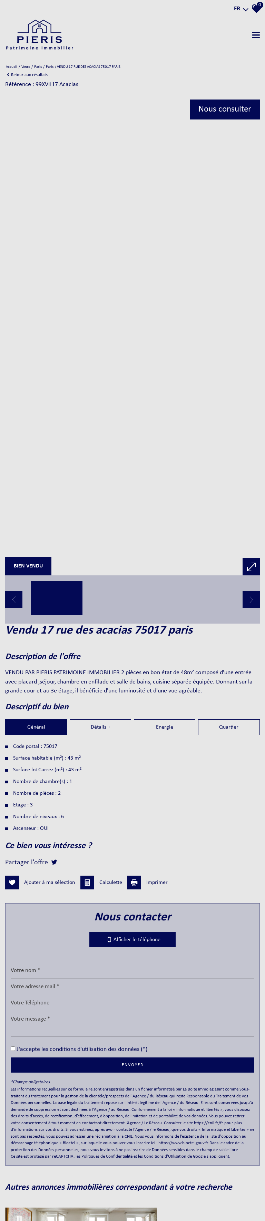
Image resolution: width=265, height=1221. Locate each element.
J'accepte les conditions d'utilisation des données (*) (82, 1146)
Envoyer (133, 1161)
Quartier (229, 872)
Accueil (11, 67)
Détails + (100, 872)
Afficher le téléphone (132, 1036)
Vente (25, 67)
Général (36, 872)
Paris (38, 67)
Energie (164, 872)
